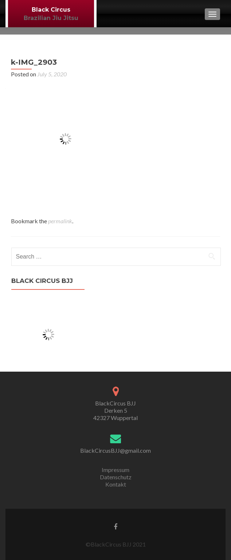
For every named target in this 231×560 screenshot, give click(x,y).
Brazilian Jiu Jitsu (51, 18)
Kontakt (115, 484)
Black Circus (51, 9)
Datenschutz (116, 476)
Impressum (115, 469)
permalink (60, 220)
